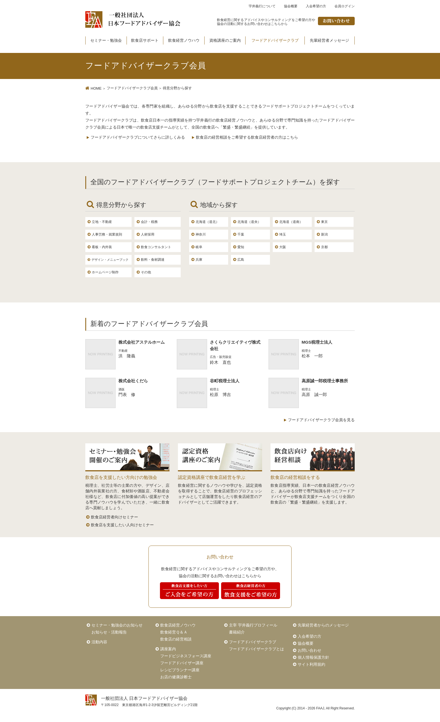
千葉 (240, 234)
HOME (96, 88)
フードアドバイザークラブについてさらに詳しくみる (138, 137)
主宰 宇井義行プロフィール (253, 625)
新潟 (324, 234)
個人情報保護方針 (313, 657)
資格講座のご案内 (225, 40)
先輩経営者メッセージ (329, 40)
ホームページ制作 (105, 272)
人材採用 (147, 234)
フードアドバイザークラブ (275, 40)
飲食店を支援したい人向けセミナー (122, 525)
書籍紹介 (237, 632)
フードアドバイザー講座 (181, 663)
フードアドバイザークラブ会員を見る (321, 420)
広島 (240, 260)
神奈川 (201, 234)
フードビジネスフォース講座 (185, 656)
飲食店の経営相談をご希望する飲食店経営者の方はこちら (247, 137)
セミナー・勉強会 (106, 40)
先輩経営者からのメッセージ (323, 625)
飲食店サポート (145, 40)
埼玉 (282, 234)
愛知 (240, 247)
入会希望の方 (316, 6)
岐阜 (199, 247)
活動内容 (99, 642)
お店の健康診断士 (176, 677)
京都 (324, 247)
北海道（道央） (249, 222)
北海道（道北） (207, 222)
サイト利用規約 (311, 664)
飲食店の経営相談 (176, 639)
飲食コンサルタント (156, 247)
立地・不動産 (102, 222)
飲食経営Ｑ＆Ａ (173, 632)
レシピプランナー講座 (180, 670)
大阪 (282, 247)
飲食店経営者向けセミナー (114, 517)
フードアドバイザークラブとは (256, 649)
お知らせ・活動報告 (109, 632)
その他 (146, 272)
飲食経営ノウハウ (184, 40)
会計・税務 (149, 222)
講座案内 (168, 649)
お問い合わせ (309, 650)
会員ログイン (344, 6)
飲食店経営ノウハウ (178, 625)
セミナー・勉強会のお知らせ (117, 625)
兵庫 (199, 260)
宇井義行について (262, 6)
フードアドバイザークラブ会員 (132, 88)
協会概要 (290, 6)
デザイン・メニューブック (110, 259)
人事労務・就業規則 (107, 234)
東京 (324, 222)
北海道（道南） (291, 222)
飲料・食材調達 (152, 260)
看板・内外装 (102, 247)
